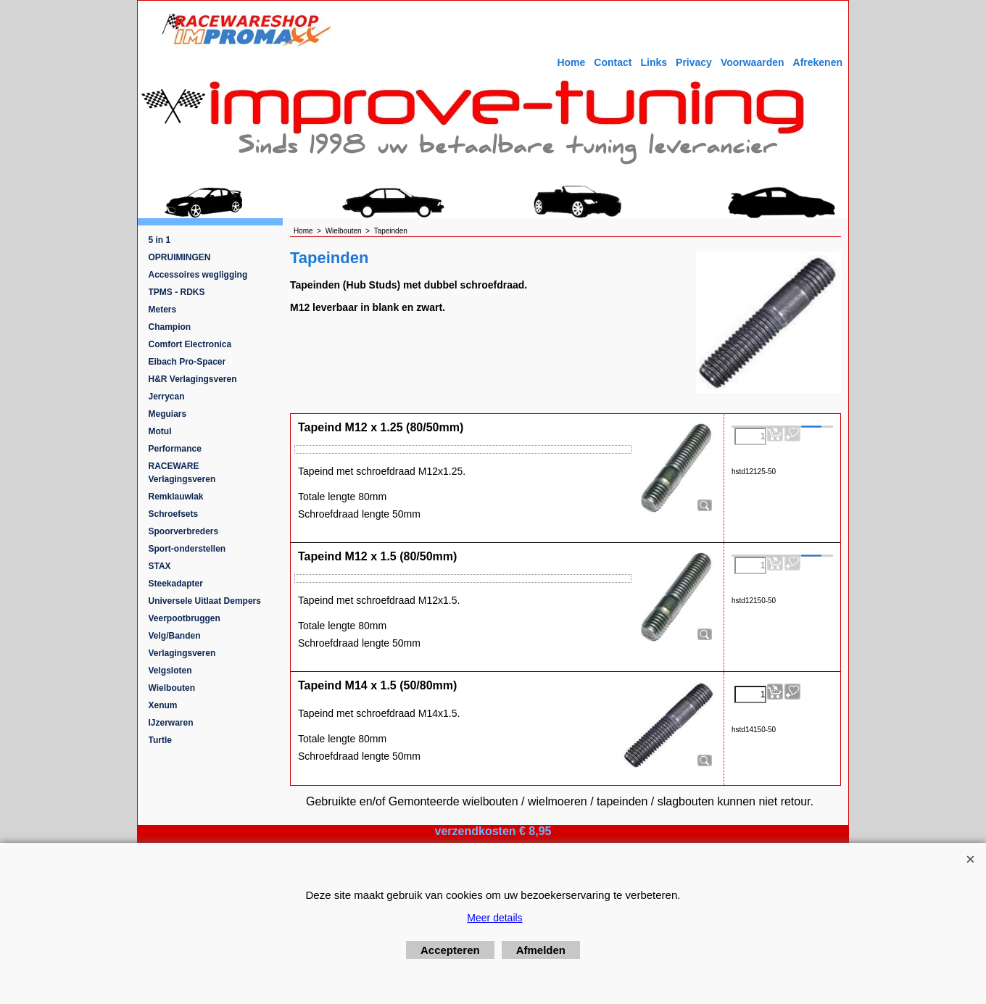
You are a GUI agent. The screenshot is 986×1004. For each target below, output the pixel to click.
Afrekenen (817, 62)
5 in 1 (160, 240)
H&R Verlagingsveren (193, 379)
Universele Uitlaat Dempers (205, 601)
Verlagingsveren (182, 653)
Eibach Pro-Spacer (187, 362)
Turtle (160, 740)
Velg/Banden (175, 636)
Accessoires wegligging (198, 275)
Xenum (163, 705)
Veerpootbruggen (184, 618)
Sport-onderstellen (187, 549)
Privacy (694, 62)
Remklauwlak (176, 496)
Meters (163, 309)
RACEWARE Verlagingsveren (182, 472)
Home (571, 62)
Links (653, 62)
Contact (612, 62)
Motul (160, 431)
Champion (170, 327)
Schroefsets (174, 514)
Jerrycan (167, 396)
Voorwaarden (752, 62)
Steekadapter (176, 583)
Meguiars (168, 414)
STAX (160, 566)
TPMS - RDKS (177, 292)
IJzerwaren (171, 723)
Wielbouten (172, 688)
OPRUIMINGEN (180, 257)
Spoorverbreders (184, 531)
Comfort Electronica (190, 344)
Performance (175, 449)
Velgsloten (170, 670)
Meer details (494, 918)
